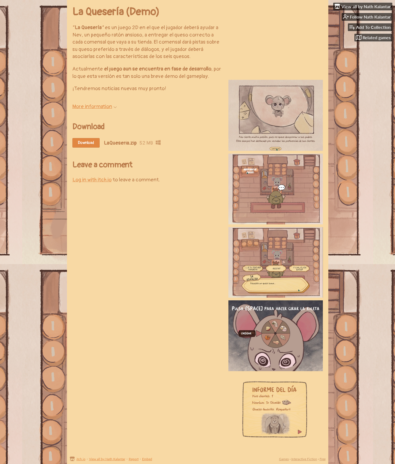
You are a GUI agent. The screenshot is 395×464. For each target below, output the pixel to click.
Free (323, 459)
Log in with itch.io (92, 179)
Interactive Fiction (304, 459)
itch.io (80, 459)
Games (284, 459)
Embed (147, 459)
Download (86, 143)
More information (94, 106)
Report (134, 459)
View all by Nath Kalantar (107, 459)
